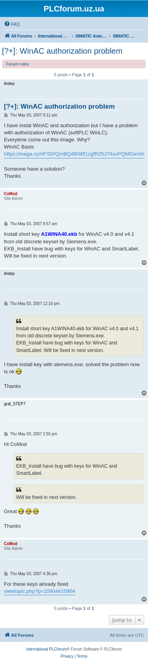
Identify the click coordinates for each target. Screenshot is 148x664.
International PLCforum (46, 649)
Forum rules (17, 64)
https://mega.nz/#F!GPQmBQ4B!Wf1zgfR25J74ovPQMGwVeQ (75, 154)
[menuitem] (12, 24)
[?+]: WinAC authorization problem (62, 51)
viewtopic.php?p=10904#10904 (39, 591)
